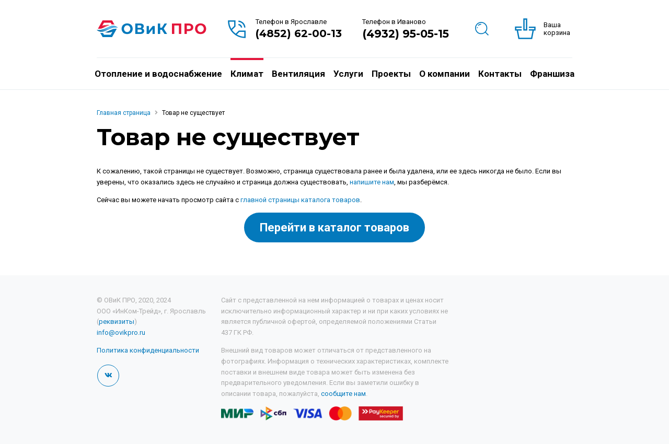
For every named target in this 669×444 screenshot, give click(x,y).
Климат (246, 73)
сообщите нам (343, 394)
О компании (444, 73)
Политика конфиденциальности (148, 350)
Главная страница (124, 112)
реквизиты (116, 321)
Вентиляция (298, 73)
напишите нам (372, 182)
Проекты (391, 73)
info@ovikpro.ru (121, 332)
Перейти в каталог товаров (334, 227)
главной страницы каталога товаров (300, 200)
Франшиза (552, 73)
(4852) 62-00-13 (299, 33)
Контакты (500, 73)
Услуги (348, 73)
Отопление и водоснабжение (158, 73)
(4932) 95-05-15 (405, 33)
